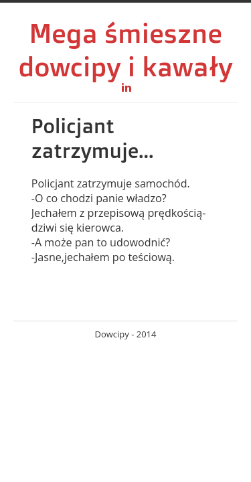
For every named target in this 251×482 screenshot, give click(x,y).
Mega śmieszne (125, 33)
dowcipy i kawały (125, 66)
